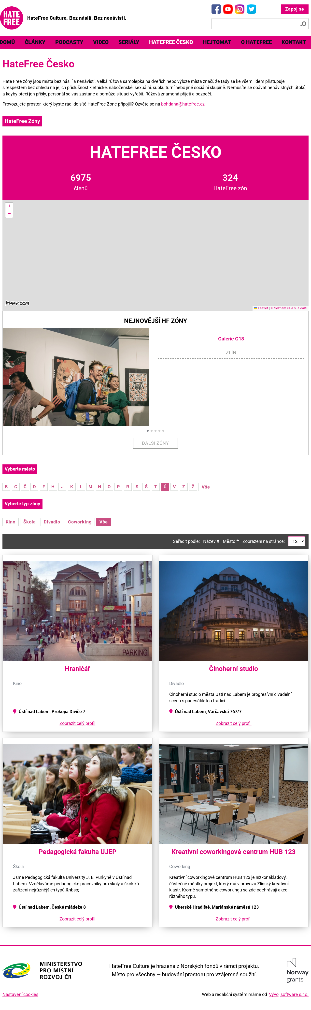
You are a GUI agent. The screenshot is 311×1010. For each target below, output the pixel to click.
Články (35, 42)
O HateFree (256, 42)
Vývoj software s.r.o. (289, 994)
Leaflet (261, 308)
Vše (206, 487)
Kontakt (294, 42)
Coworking (80, 521)
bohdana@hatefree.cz (183, 104)
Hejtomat (217, 42)
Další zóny (155, 443)
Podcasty (69, 42)
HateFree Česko (171, 42)
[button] (9, 206)
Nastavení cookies (20, 994)
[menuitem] (35, 42)
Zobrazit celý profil (77, 723)
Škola (29, 521)
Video (101, 42)
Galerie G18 (231, 339)
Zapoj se (294, 9)
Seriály (128, 42)
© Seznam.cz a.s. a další (288, 308)
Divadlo (52, 521)
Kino (10, 521)
